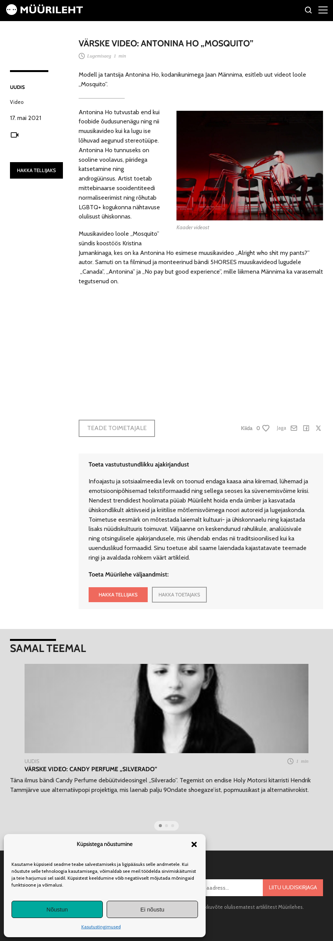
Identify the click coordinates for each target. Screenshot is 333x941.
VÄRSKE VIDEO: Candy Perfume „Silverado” (91, 769)
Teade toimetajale (117, 428)
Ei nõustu (152, 909)
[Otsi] (308, 11)
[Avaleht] (44, 12)
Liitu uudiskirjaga (293, 887)
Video (17, 102)
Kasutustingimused (101, 927)
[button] (194, 844)
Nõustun (57, 909)
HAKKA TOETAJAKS (179, 594)
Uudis (17, 87)
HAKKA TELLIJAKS (36, 170)
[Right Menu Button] (323, 9)
